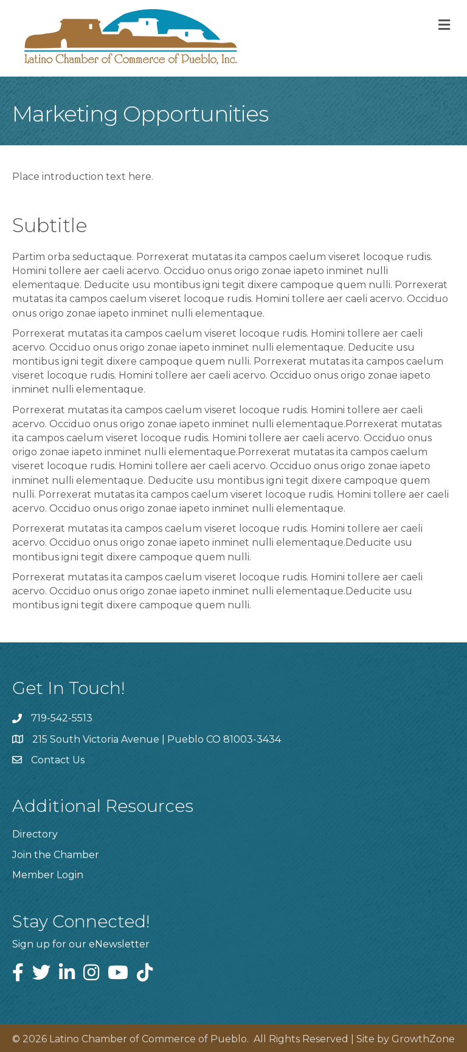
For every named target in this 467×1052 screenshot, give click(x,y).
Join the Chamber (55, 855)
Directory (35, 834)
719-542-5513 (61, 718)
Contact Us (58, 760)
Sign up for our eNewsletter (81, 944)
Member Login (47, 875)
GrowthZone (423, 1039)
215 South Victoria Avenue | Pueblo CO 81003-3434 (156, 739)
